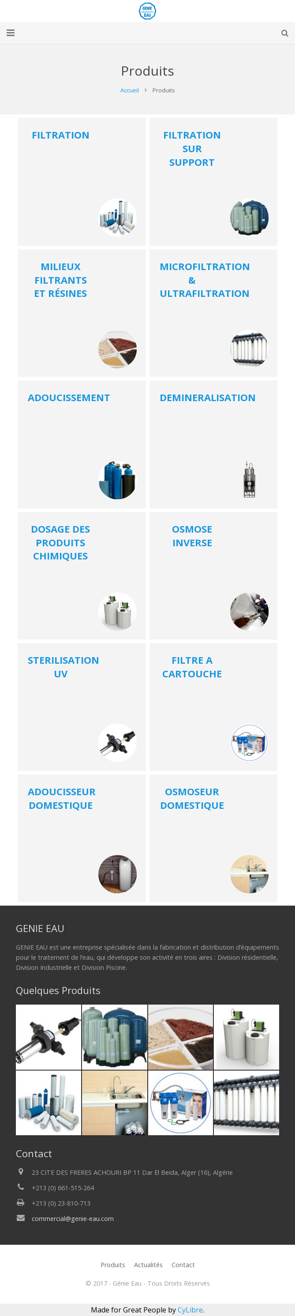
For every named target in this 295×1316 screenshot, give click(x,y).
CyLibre (190, 1310)
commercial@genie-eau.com (73, 1218)
